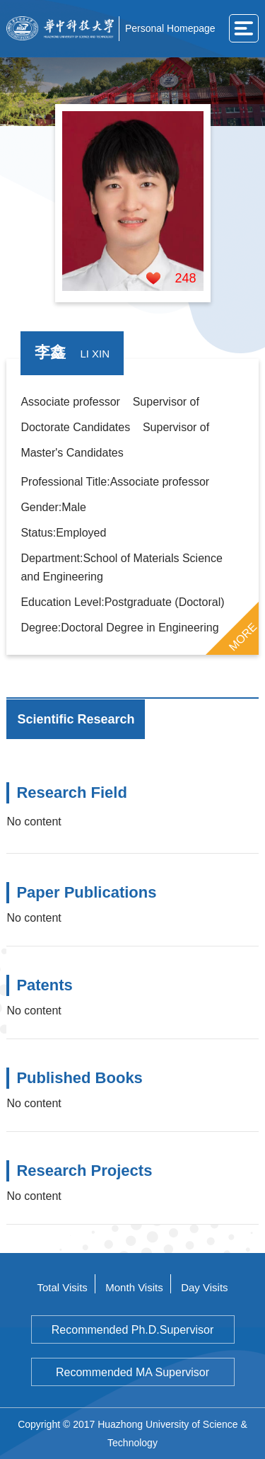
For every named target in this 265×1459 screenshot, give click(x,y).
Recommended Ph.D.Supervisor (132, 1330)
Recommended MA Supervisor (132, 1372)
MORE (242, 636)
